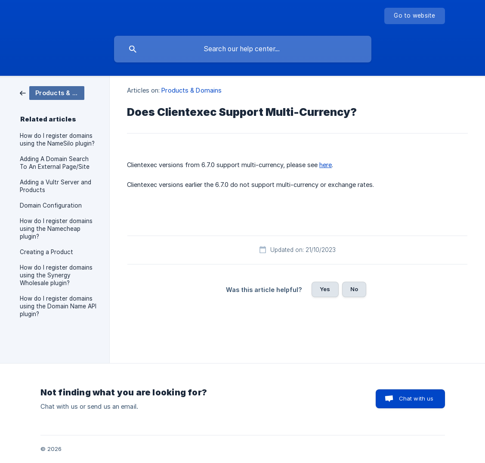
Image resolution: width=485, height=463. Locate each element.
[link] (52, 92)
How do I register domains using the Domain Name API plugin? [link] (58, 306)
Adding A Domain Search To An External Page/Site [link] (55, 162)
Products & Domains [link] (191, 90)
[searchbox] (242, 49)
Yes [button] (325, 289)
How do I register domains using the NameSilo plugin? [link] (57, 139)
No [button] (354, 289)
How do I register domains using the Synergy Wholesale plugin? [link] (56, 275)
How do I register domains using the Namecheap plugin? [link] (56, 229)
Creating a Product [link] (46, 252)
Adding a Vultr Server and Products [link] (55, 186)
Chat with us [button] (416, 398)
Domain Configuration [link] (51, 205)
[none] (414, 16)
